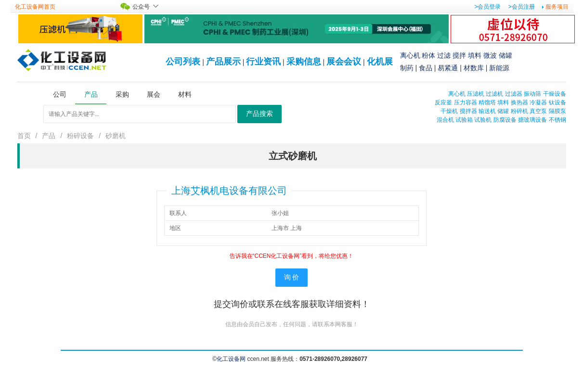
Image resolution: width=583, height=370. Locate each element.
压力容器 (465, 102)
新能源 (499, 68)
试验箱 (464, 119)
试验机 (483, 119)
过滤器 (513, 93)
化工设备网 (231, 359)
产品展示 (223, 61)
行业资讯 (263, 61)
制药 (407, 68)
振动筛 (532, 93)
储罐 (505, 55)
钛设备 (557, 102)
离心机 (410, 55)
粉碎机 (519, 111)
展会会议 (343, 61)
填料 (474, 55)
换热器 (519, 102)
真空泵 (538, 111)
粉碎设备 (80, 136)
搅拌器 (468, 111)
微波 (490, 55)
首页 (24, 136)
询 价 (291, 277)
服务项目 (557, 6)
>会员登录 (487, 6)
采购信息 (303, 61)
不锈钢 (557, 119)
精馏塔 (487, 102)
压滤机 (475, 93)
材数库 (474, 68)
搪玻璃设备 (532, 119)
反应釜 (443, 102)
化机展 (380, 61)
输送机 (487, 111)
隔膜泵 (557, 111)
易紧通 (448, 68)
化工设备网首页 (35, 6)
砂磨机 (115, 136)
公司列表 (183, 61)
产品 (48, 136)
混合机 (445, 119)
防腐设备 (505, 119)
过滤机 (494, 93)
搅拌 (459, 55)
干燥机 (449, 111)
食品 (425, 68)
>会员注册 (521, 6)
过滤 (444, 55)
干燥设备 (554, 93)
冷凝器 (538, 102)
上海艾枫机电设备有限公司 (229, 190)
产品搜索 (259, 113)
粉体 (428, 55)
